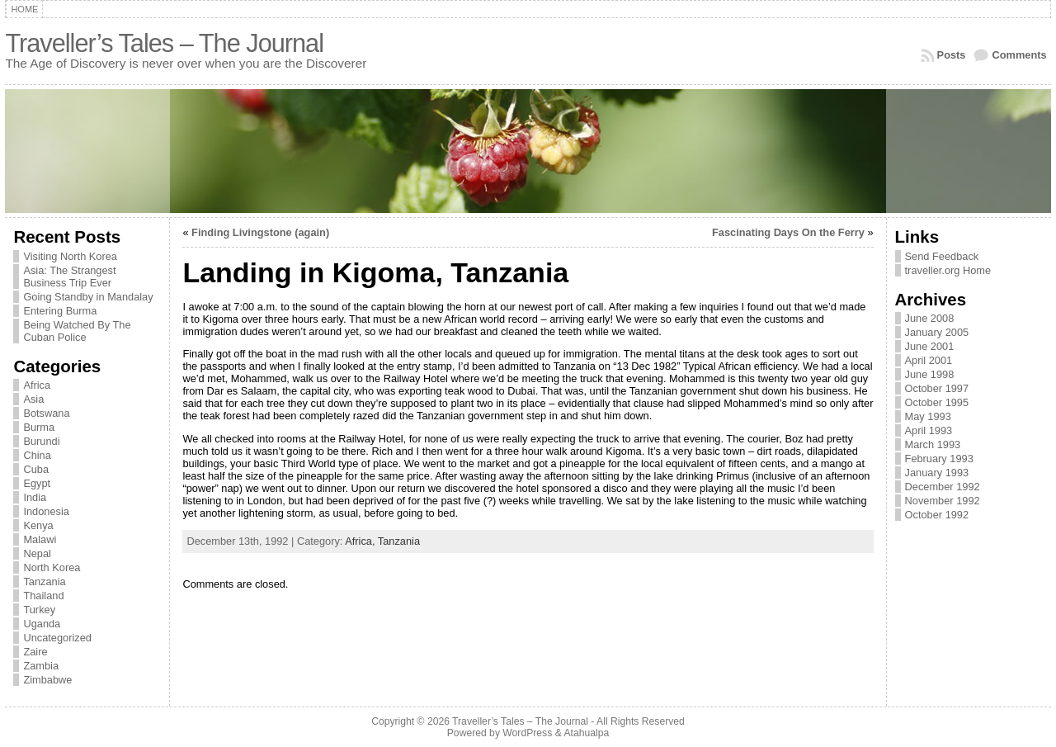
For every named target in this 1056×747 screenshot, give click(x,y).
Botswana (46, 413)
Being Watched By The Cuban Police (76, 331)
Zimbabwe (47, 680)
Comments (1019, 55)
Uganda (41, 623)
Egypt (36, 483)
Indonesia (46, 511)
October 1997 (937, 388)
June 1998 (930, 374)
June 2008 (930, 318)
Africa (36, 385)
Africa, (361, 541)
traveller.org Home (948, 270)
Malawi (39, 539)
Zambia (41, 666)
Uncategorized (57, 637)
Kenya (38, 525)
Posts (951, 55)
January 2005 (937, 332)
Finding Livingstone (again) (260, 232)
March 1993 (933, 444)
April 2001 (929, 360)
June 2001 (930, 346)
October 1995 (937, 402)
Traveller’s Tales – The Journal (164, 43)
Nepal (36, 553)
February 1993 (939, 458)
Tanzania (44, 581)
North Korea (51, 567)
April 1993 (929, 430)
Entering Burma (60, 311)
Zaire (35, 651)
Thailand (43, 595)
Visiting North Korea (70, 256)
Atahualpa (586, 733)
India (34, 497)
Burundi (41, 441)
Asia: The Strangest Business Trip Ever (69, 276)
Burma (38, 427)
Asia (33, 399)
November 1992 (942, 500)
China (36, 455)
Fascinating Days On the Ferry (788, 232)
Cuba (36, 469)
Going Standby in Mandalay (88, 297)
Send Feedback (942, 256)
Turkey (39, 609)
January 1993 (937, 472)
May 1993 (928, 416)
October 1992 (937, 514)
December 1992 (942, 486)
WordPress (527, 733)
